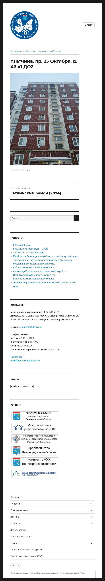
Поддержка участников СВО (26, 556)
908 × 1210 (26, 170)
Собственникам (19, 510)
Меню (89, 25)
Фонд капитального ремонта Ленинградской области (34, 573)
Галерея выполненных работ (26, 549)
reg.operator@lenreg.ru (30, 327)
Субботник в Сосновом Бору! (28, 252)
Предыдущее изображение (22, 51)
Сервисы (15, 543)
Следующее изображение (50, 51)
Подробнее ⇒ (17, 357)
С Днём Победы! (21, 245)
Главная (14, 497)
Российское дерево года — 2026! (30, 248)
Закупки (15, 517)
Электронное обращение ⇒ (25, 360)
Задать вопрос (18, 530)
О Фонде (15, 523)
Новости (15, 504)
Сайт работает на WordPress (72, 573)
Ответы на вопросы (21, 536)
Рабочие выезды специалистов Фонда (33, 267)
